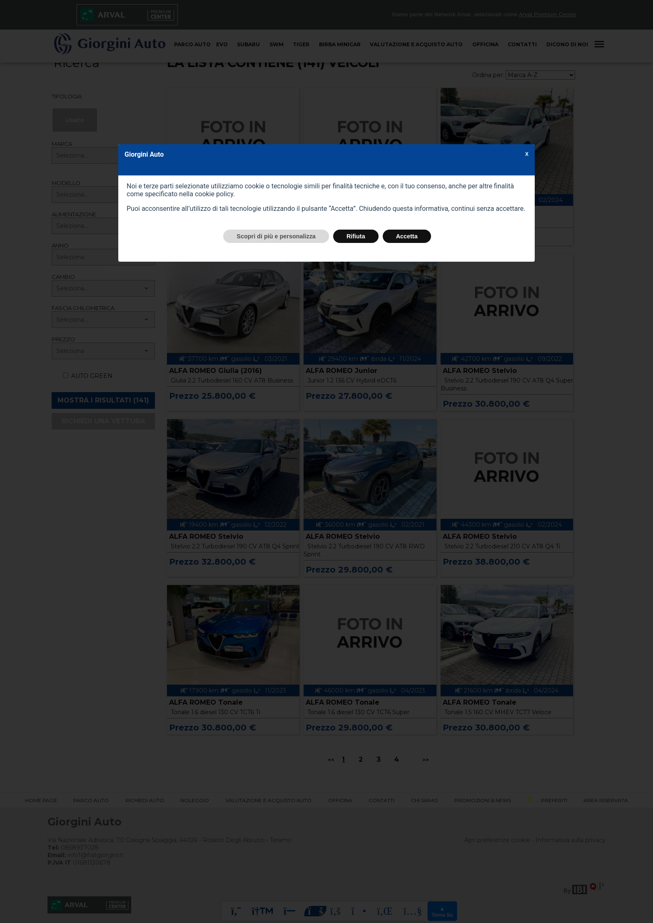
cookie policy (214, 194)
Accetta (407, 236)
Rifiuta (355, 236)
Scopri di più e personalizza (276, 236)
